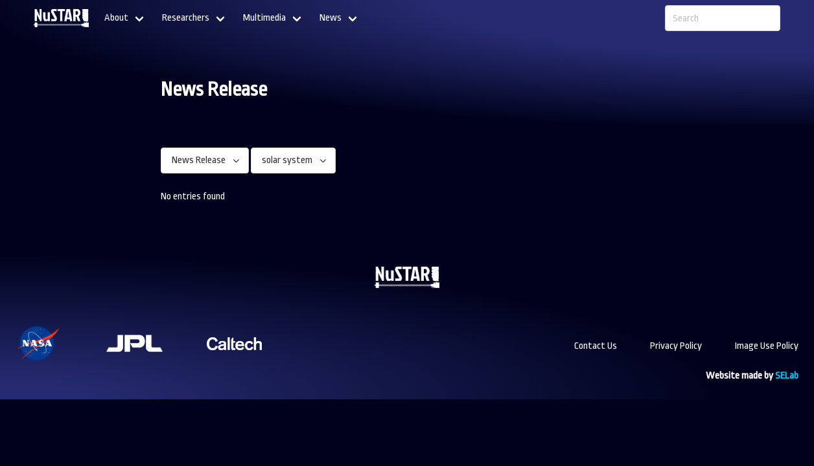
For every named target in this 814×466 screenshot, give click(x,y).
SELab (786, 375)
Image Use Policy (766, 345)
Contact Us (595, 345)
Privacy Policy (676, 345)
